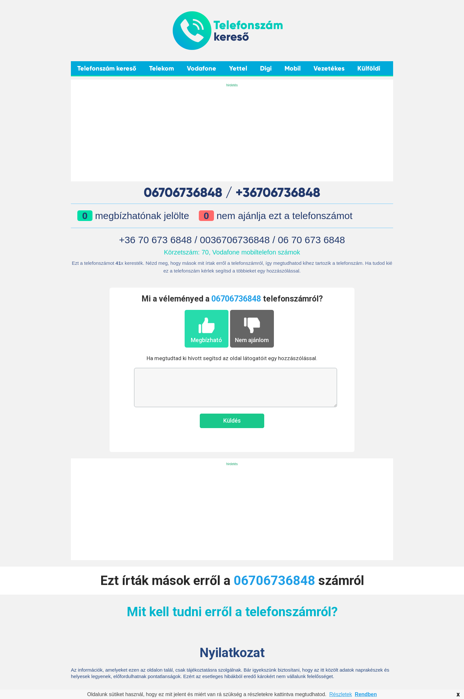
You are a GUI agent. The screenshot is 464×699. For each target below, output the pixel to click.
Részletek (340, 694)
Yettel (238, 68)
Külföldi (368, 68)
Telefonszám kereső (106, 68)
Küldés (232, 420)
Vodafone (201, 68)
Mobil (293, 68)
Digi (266, 68)
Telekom (161, 68)
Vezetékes (329, 68)
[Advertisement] (232, 133)
